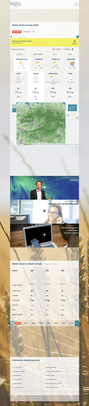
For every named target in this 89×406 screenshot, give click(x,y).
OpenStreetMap (63, 144)
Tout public (16, 31)
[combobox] (45, 36)
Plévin (17, 383)
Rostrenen (51, 379)
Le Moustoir (18, 371)
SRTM (72, 144)
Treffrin (50, 375)
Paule (16, 375)
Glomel (17, 379)
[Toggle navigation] (76, 4)
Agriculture (26, 31)
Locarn (17, 367)
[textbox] (46, 36)
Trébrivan (50, 367)
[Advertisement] (47, 15)
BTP (34, 31)
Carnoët (17, 387)
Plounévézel (51, 387)
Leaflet (36, 144)
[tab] (18, 323)
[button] (42, 138)
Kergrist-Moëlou (52, 371)
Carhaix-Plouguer (53, 383)
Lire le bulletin (17, 43)
